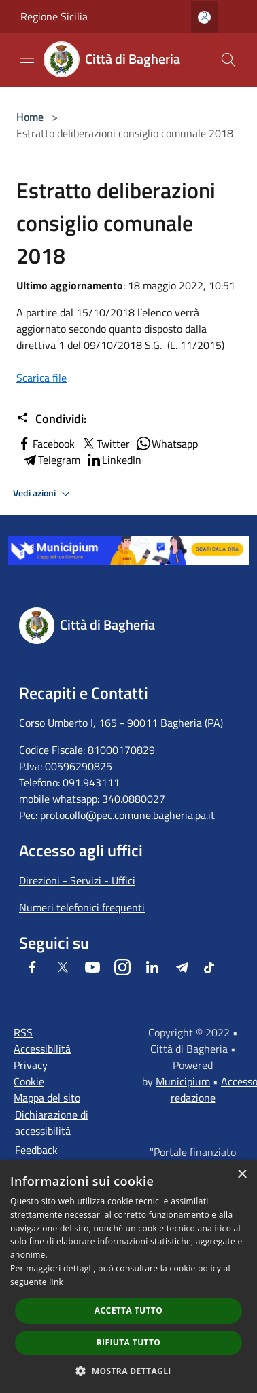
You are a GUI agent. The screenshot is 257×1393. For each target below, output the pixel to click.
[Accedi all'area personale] (204, 17)
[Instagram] (122, 967)
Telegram (51, 460)
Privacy (31, 1065)
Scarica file (41, 377)
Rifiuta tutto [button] (129, 1342)
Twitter (105, 443)
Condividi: (51, 419)
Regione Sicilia (54, 16)
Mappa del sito (47, 1097)
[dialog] (128, 1276)
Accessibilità (42, 1049)
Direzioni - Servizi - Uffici (77, 880)
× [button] (242, 1175)
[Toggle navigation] (27, 58)
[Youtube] (92, 967)
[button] (128, 1370)
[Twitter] (62, 967)
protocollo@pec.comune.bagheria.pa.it (127, 815)
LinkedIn (113, 460)
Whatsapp (166, 443)
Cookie (29, 1081)
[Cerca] (228, 60)
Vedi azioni (43, 494)
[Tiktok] (209, 967)
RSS (23, 1032)
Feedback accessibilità (43, 1158)
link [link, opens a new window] (56, 1282)
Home (30, 117)
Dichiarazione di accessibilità (51, 1122)
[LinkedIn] (152, 967)
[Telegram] (182, 967)
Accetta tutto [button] (128, 1310)
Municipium (183, 1081)
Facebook (45, 443)
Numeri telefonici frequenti (82, 907)
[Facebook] (32, 967)
